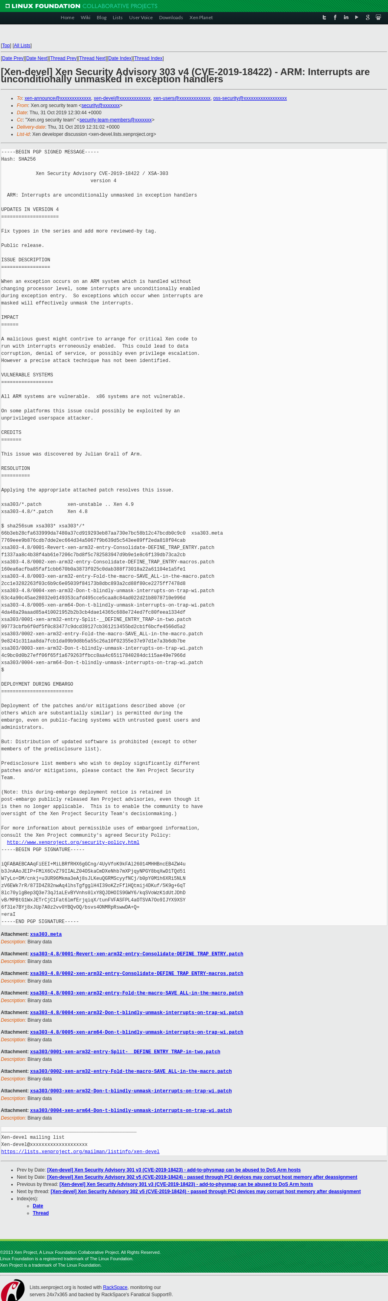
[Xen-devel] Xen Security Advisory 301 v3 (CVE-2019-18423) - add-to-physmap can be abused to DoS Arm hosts (174, 1166)
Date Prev (12, 58)
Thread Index (148, 58)
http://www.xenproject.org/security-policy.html (73, 842)
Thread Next (92, 58)
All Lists (22, 45)
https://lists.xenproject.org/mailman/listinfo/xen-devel (80, 1147)
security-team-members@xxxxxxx (116, 120)
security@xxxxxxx (101, 105)
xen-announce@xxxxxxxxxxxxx (58, 98)
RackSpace (115, 1283)
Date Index (120, 58)
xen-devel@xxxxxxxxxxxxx (122, 98)
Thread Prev (63, 58)
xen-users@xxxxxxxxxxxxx (181, 98)
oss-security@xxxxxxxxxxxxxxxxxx (250, 98)
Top (6, 45)
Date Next (36, 58)
